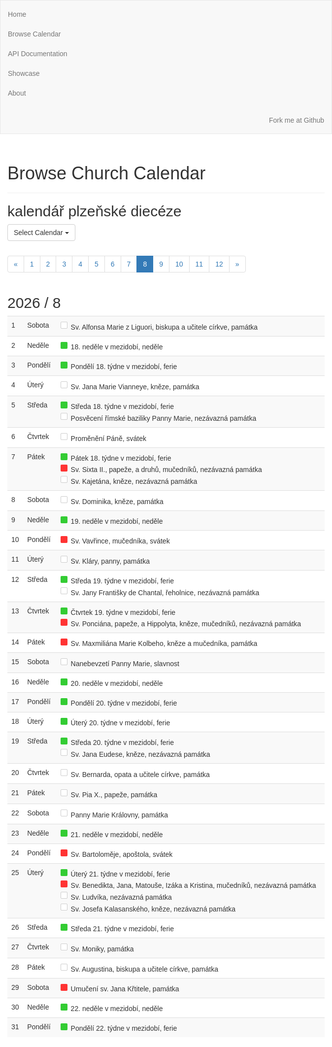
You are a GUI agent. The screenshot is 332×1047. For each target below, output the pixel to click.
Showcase (24, 73)
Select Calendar (41, 232)
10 (179, 264)
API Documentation (37, 54)
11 (199, 264)
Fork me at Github (296, 120)
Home (17, 14)
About (17, 93)
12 (219, 264)
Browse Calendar (34, 34)
